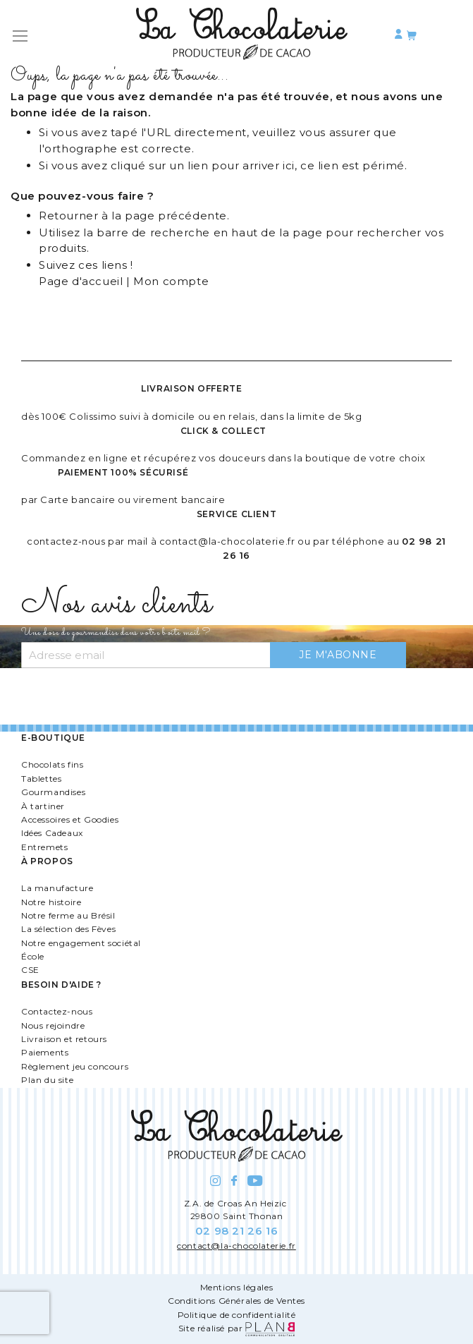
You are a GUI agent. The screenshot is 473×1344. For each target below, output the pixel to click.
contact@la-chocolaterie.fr (227, 541)
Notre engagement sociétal (81, 943)
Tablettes (41, 778)
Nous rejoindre (53, 1025)
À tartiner (43, 806)
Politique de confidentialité (237, 1314)
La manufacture (57, 888)
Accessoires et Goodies (69, 819)
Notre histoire (51, 902)
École (32, 956)
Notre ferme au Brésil (68, 915)
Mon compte (171, 281)
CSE (30, 969)
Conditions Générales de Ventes (236, 1300)
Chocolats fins (52, 764)
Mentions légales (237, 1287)
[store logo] (242, 36)
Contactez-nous (56, 1011)
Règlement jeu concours (74, 1066)
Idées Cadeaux (52, 833)
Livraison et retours (64, 1039)
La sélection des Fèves (68, 929)
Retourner (68, 215)
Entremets (44, 847)
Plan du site (47, 1079)
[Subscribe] (338, 655)
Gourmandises (53, 792)
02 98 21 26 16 (236, 1230)
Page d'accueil (81, 281)
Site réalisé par (236, 1328)
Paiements (44, 1052)
